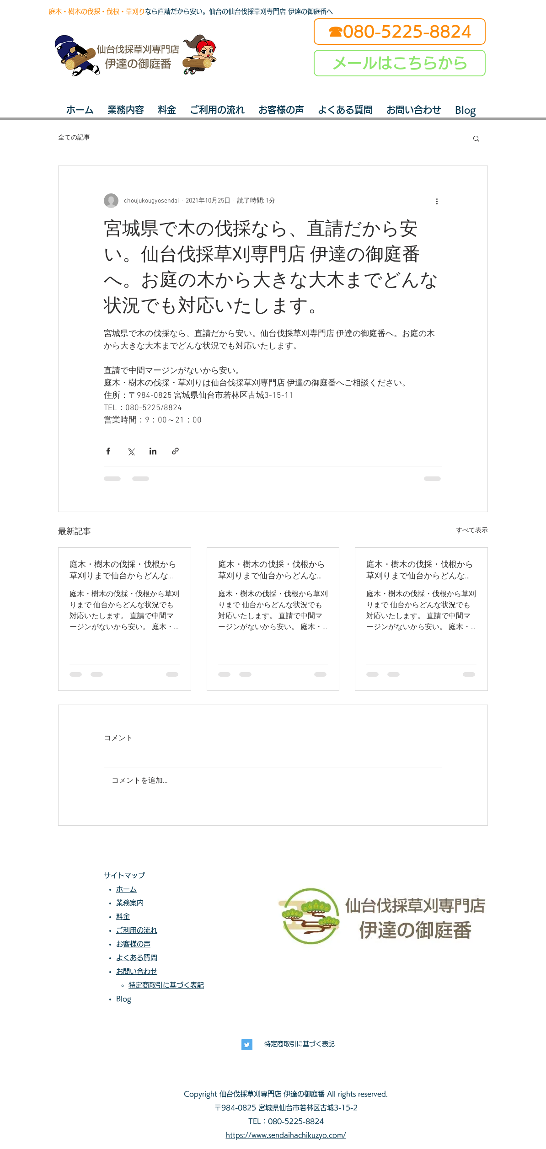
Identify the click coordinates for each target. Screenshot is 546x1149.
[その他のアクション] (436, 200)
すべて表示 (472, 530)
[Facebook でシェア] (108, 451)
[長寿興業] (246, 1044)
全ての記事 (74, 138)
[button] (476, 138)
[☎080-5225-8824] (400, 31)
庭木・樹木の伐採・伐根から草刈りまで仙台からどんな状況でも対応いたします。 (123, 570)
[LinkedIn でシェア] (153, 451)
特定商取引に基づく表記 (299, 1044)
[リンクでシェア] (175, 451)
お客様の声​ (136, 944)
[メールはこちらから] (400, 63)
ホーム (126, 889)
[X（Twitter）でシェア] (130, 451)
